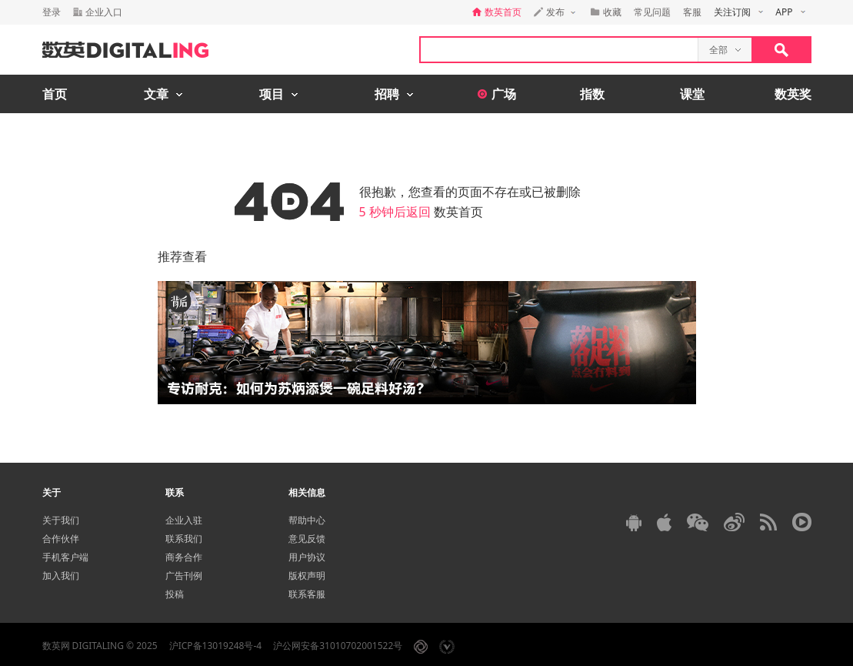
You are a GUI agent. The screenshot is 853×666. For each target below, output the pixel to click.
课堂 (692, 93)
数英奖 (793, 93)
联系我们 (183, 538)
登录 (51, 11)
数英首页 (458, 211)
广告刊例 (183, 575)
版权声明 (306, 575)
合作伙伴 (60, 538)
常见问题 (652, 11)
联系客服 (306, 594)
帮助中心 (306, 520)
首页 (54, 93)
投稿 (174, 594)
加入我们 (60, 575)
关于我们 (60, 520)
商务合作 (183, 557)
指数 (592, 93)
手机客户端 (65, 557)
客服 (692, 11)
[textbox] (559, 50)
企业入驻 (183, 520)
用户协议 (306, 557)
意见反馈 (306, 538)
